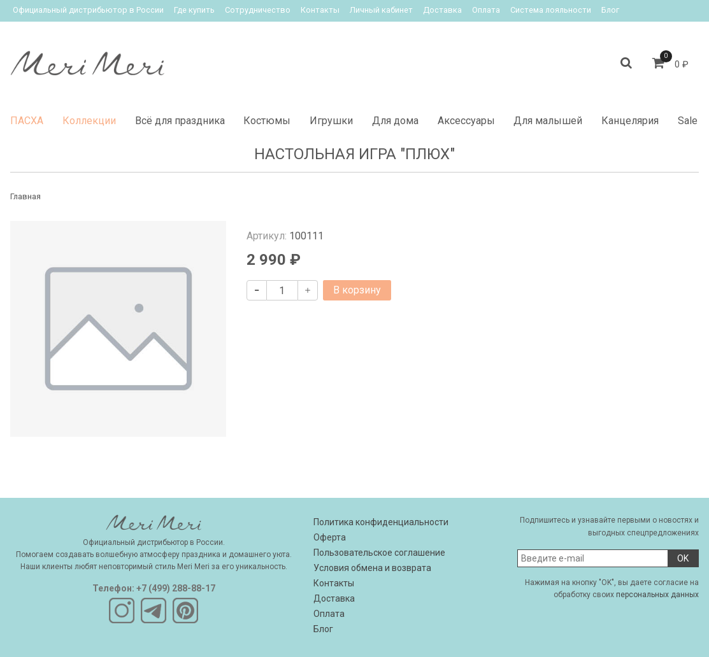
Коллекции (89, 121)
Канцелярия (630, 121)
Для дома (395, 121)
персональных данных (657, 594)
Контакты (320, 10)
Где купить (194, 10)
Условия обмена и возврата (372, 567)
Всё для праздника (180, 121)
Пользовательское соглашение (379, 552)
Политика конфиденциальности (380, 522)
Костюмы (266, 121)
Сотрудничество (257, 10)
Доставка (442, 10)
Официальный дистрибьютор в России (88, 10)
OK (683, 558)
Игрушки (331, 121)
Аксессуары (466, 121)
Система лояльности (550, 10)
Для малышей (547, 121)
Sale (688, 121)
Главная (25, 196)
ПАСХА (26, 121)
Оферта (329, 537)
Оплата (486, 10)
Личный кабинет (381, 10)
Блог (610, 10)
